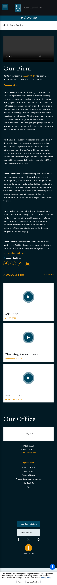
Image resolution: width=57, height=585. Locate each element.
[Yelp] (38, 539)
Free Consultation (28, 524)
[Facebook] (18, 539)
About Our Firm (16, 25)
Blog (28, 487)
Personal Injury (28, 475)
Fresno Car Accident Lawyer (28, 479)
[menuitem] (28, 467)
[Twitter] (28, 539)
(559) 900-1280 (28, 18)
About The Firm (28, 467)
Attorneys (28, 471)
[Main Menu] (5, 7)
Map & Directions (28, 452)
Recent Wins (26, 532)
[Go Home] (5, 25)
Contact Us (28, 483)
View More (49, 274)
